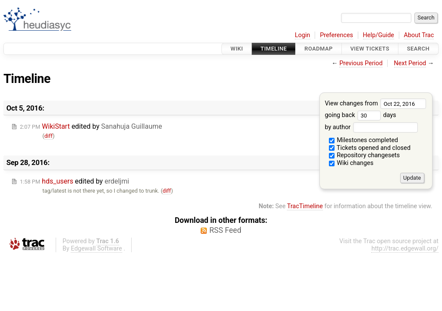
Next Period (410, 63)
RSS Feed (225, 230)
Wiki (236, 48)
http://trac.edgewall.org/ (405, 248)
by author (371, 127)
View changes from (375, 103)
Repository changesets (364, 155)
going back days (360, 115)
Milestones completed (363, 140)
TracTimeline (305, 206)
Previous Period (360, 63)
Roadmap (318, 48)
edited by (91, 126)
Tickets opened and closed (369, 148)
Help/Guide (378, 35)
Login (302, 35)
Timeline (274, 48)
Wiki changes (351, 163)
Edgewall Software (96, 248)
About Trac (419, 35)
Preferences (336, 35)
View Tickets (369, 48)
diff (48, 136)
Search (418, 48)
